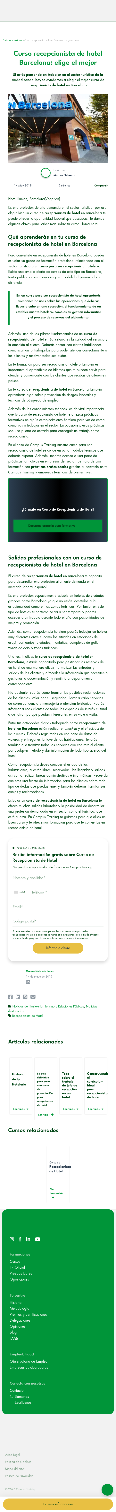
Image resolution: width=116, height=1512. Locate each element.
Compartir (101, 187)
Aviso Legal (12, 1456)
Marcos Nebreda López (40, 973)
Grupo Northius (21, 933)
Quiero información (58, 1504)
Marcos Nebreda (64, 177)
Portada (7, 42)
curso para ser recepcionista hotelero (69, 268)
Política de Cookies (18, 1463)
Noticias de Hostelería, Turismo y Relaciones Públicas (48, 1008)
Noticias (17, 42)
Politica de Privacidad (19, 1477)
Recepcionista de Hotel (27, 1017)
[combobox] (21, 893)
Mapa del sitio (14, 1470)
